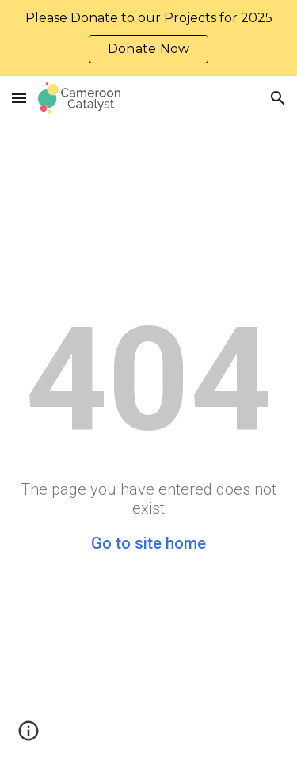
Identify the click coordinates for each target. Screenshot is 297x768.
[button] (19, 98)
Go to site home (148, 543)
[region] (148, 38)
